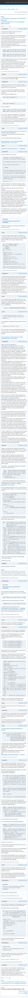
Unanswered (24, 12)
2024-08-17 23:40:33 (23, 145)
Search (8, 9)
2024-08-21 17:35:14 (23, 627)
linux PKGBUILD (18, 624)
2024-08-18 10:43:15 (23, 341)
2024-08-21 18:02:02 (23, 703)
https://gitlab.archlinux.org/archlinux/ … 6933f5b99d (13, 148)
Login (17, 9)
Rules (5, 9)
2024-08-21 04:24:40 (23, 581)
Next (10, 26)
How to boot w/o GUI (14, 141)
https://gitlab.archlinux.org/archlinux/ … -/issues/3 (12, 754)
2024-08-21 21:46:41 (23, 865)
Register (13, 9)
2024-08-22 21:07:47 (23, 965)
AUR (24, 2)
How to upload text (5, 141)
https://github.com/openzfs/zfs (8, 399)
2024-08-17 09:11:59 (23, 74)
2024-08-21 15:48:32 (23, 620)
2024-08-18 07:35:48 (23, 311)
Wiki (12, 2)
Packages (7, 2)
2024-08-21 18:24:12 (23, 710)
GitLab (15, 2)
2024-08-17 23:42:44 (23, 151)
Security (20, 2)
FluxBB (25, 993)
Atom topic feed (23, 991)
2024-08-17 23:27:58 (23, 128)
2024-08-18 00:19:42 (23, 232)
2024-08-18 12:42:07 (23, 445)
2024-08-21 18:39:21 (23, 725)
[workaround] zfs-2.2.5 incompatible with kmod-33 (14, 983)
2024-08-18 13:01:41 (23, 563)
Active (19, 12)
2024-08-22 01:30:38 (23, 901)
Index (2, 9)
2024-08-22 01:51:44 (23, 942)
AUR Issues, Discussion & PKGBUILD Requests (14, 981)
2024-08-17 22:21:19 (23, 81)
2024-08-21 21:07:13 (23, 760)
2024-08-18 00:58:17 (23, 273)
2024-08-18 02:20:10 (23, 296)
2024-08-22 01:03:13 (23, 880)
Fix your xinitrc (14, 142)
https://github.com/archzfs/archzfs (9, 345)
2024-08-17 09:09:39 (23, 28)
